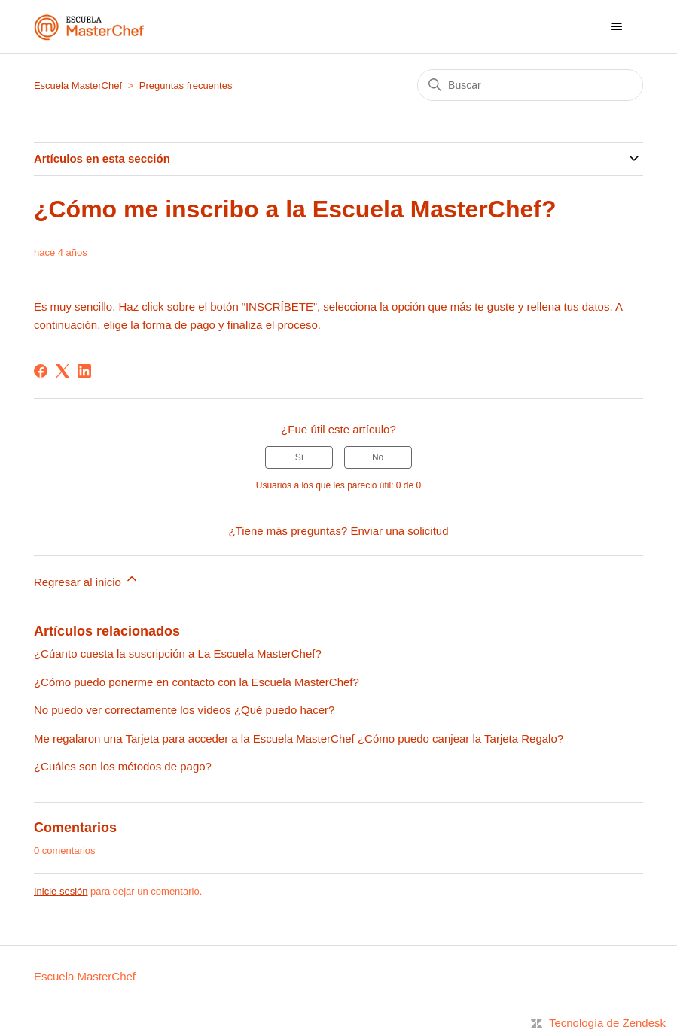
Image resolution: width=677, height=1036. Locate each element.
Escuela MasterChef (78, 85)
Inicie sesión (61, 891)
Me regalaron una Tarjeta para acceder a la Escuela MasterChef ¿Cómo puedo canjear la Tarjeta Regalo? (298, 738)
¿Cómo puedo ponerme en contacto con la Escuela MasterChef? (196, 682)
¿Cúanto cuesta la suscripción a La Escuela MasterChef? (178, 653)
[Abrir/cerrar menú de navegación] (616, 27)
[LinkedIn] (84, 371)
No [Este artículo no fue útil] (377, 457)
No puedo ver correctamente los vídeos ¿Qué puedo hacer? (184, 709)
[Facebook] (40, 371)
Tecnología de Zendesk (607, 1022)
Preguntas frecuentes (186, 85)
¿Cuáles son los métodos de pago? (123, 766)
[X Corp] (62, 371)
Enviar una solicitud (399, 530)
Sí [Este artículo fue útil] (299, 457)
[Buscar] (530, 85)
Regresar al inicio (86, 579)
